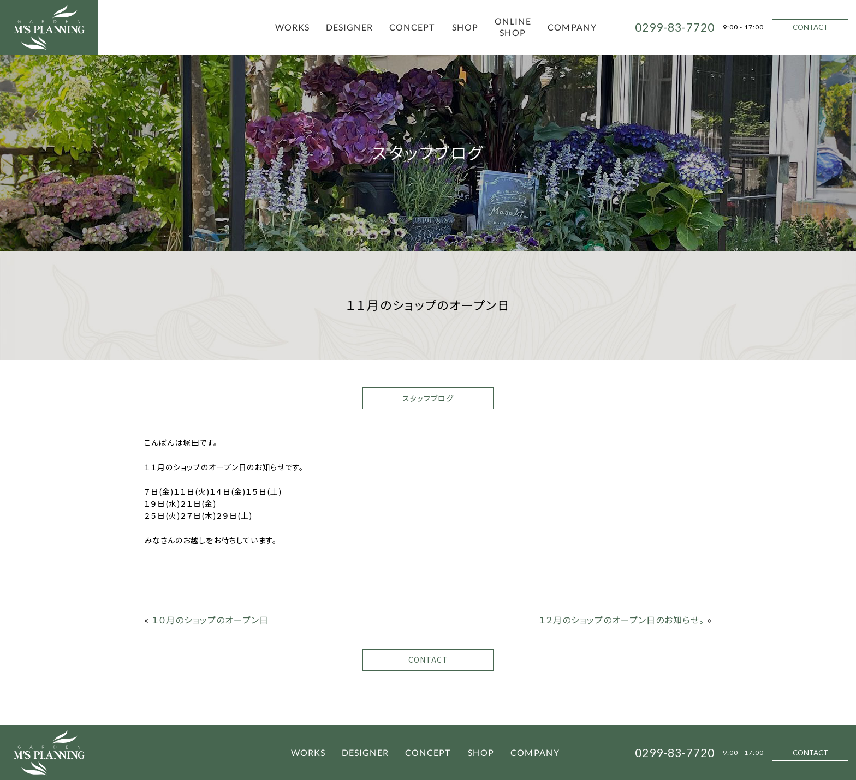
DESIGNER (349, 27)
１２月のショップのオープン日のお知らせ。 (621, 619)
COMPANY (572, 27)
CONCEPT (412, 27)
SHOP (465, 27)
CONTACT (810, 27)
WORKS (292, 27)
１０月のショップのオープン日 (210, 619)
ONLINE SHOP (513, 27)
